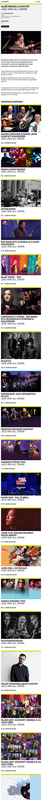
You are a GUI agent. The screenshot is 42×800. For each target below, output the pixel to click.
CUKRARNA (5, 1)
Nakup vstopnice (5, 26)
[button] (37, 1)
